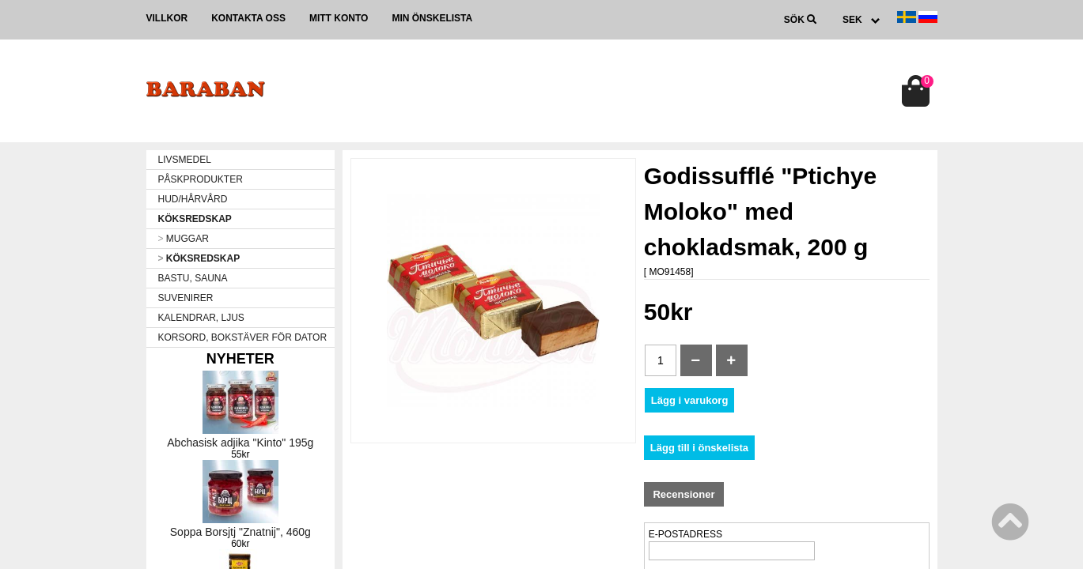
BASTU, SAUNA (193, 278)
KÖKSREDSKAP (195, 218)
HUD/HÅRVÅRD (193, 199)
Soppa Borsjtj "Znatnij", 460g (240, 532)
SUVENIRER (186, 297)
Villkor (167, 18)
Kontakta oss (248, 18)
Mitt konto (338, 18)
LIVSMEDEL (184, 159)
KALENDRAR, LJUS (201, 317)
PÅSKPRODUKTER (200, 179)
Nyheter (240, 359)
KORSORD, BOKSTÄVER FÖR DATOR (243, 337)
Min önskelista (432, 18)
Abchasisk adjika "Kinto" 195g (240, 442)
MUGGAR (183, 238)
